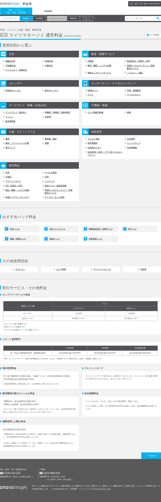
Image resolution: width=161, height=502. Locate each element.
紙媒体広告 (10, 61)
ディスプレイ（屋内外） (16, 112)
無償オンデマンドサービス (99, 73)
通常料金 (26, 18)
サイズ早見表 (154, 35)
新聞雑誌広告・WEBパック (101, 229)
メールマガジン (134, 95)
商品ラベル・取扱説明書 (56, 186)
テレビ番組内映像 (95, 112)
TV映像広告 (10, 65)
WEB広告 (49, 61)
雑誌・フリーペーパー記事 (17, 143)
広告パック (15, 229)
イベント (9, 117)
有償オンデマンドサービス (17, 197)
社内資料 (131, 139)
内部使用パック (96, 239)
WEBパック (54, 239)
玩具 (47, 177)
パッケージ (50, 181)
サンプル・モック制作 (55, 197)
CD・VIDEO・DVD (14, 186)
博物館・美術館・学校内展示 (57, 112)
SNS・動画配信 (134, 90)
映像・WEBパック (18, 239)
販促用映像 (10, 121)
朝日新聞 (39, 18)
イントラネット (134, 143)
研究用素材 (92, 143)
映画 (129, 112)
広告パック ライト (57, 229)
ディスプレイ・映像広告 (16, 70)
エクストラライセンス (86, 18)
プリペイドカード (13, 181)
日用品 (8, 177)
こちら (22, 330)
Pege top (151, 456)
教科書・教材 (51, 139)
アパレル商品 (51, 172)
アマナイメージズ (102, 489)
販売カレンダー (52, 90)
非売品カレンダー (13, 90)
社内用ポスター (94, 148)
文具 (7, 172)
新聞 (47, 143)
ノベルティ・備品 (135, 73)
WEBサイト (93, 90)
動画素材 (48, 11)
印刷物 (90, 61)
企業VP (48, 117)
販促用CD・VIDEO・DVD (138, 61)
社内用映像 (132, 148)
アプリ (90, 95)
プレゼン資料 (93, 139)
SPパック (132, 229)
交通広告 (49, 65)
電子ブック (10, 148)
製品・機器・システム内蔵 (99, 65)
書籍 (7, 139)
